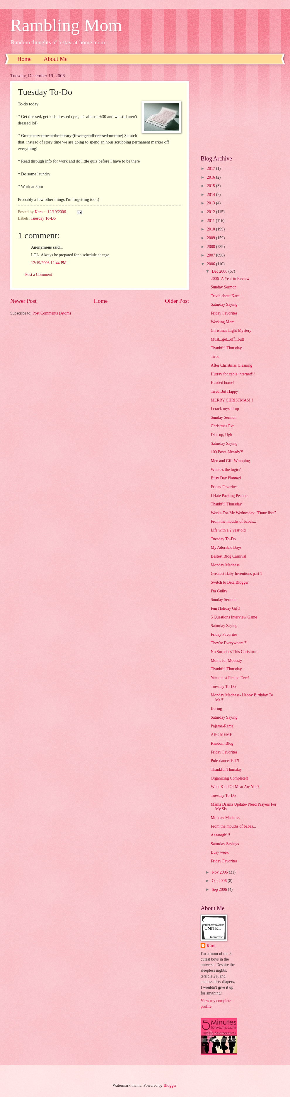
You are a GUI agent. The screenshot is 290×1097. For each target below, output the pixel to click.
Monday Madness (225, 565)
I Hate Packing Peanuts (229, 495)
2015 (211, 186)
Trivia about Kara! (225, 296)
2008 (211, 247)
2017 (211, 168)
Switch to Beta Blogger (229, 582)
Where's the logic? (225, 469)
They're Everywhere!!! (229, 643)
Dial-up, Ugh (221, 435)
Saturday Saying (224, 304)
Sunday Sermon (223, 287)
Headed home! (222, 382)
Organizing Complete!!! (230, 778)
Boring (216, 708)
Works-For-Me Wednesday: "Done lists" (243, 513)
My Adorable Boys (226, 547)
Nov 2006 (220, 872)
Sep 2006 (220, 889)
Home (24, 59)
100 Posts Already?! (227, 452)
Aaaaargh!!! (220, 835)
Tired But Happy (224, 391)
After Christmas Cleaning (231, 365)
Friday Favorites (224, 313)
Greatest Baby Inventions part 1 (236, 573)
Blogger (169, 1085)
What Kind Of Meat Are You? (235, 787)
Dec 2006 (220, 271)
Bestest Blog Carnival (228, 556)
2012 (211, 212)
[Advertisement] (240, 109)
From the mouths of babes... (233, 521)
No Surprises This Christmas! (234, 652)
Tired (215, 356)
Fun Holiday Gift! (225, 608)
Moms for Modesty (226, 660)
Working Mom (222, 322)
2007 (211, 255)
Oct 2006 (220, 881)
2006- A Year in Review (230, 278)
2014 (211, 194)
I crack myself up (225, 408)
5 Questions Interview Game (234, 617)
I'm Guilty (219, 591)
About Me (56, 59)
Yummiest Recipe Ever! (230, 678)
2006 (211, 264)
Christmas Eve (222, 426)
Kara (211, 946)
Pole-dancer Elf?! (225, 760)
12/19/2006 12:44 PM (48, 263)
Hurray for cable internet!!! (233, 374)
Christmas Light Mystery (231, 330)
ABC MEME (221, 734)
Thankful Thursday (226, 348)
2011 (211, 220)
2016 (211, 177)
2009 (211, 238)
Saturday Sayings (225, 844)
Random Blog (222, 743)
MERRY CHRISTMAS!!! (232, 400)
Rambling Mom (66, 25)
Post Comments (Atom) (52, 313)
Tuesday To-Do (43, 218)
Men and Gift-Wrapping (230, 461)
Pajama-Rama (222, 726)
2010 (211, 229)
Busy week (219, 852)
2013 (211, 203)
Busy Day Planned (226, 478)
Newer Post (23, 301)
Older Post (177, 301)
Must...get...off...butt (227, 339)
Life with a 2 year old (228, 530)
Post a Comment (38, 274)
